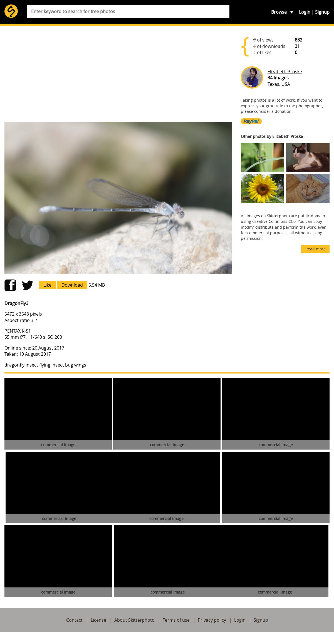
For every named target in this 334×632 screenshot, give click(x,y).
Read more (315, 249)
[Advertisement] (118, 74)
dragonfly (14, 365)
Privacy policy (212, 620)
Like (47, 285)
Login (304, 12)
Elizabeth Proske (285, 72)
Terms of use (176, 620)
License (98, 620)
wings (80, 365)
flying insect (51, 365)
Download (72, 285)
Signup (322, 12)
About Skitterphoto (134, 620)
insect (32, 365)
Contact (74, 620)
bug (69, 365)
